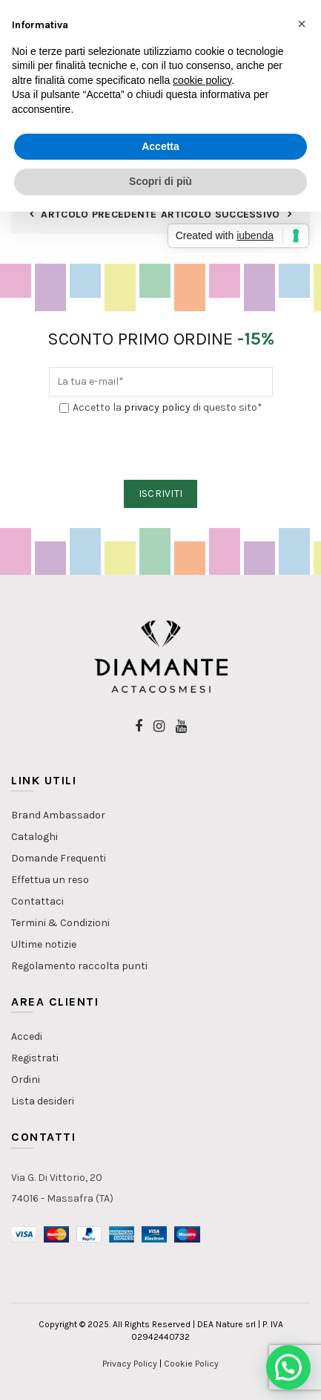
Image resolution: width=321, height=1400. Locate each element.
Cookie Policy (191, 1363)
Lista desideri (42, 1101)
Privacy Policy (129, 1363)
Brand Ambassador (58, 815)
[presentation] (161, 448)
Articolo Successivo (220, 214)
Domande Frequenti (58, 858)
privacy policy (157, 407)
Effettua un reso (50, 879)
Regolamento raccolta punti (79, 966)
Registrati (35, 1058)
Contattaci (37, 901)
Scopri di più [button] (160, 181)
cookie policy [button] (202, 80)
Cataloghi (34, 836)
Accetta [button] (160, 146)
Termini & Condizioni (60, 922)
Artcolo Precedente (98, 214)
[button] (288, 1367)
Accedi (26, 1036)
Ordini (25, 1079)
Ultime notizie (43, 944)
